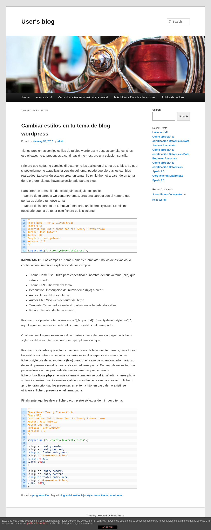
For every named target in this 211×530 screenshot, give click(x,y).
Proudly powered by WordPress (105, 515)
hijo (83, 495)
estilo (76, 495)
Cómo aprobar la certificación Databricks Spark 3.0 (167, 167)
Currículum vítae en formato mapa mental (83, 97)
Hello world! (160, 132)
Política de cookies (173, 97)
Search (156, 109)
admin (60, 141)
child (69, 495)
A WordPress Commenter (167, 194)
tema (97, 495)
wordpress (116, 495)
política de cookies (37, 523)
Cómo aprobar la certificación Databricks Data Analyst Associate (170, 141)
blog (62, 495)
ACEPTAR (107, 527)
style (90, 495)
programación (40, 495)
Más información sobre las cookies (134, 97)
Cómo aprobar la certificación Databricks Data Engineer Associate (170, 154)
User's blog (38, 21)
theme (104, 495)
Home (25, 97)
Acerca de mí (44, 97)
